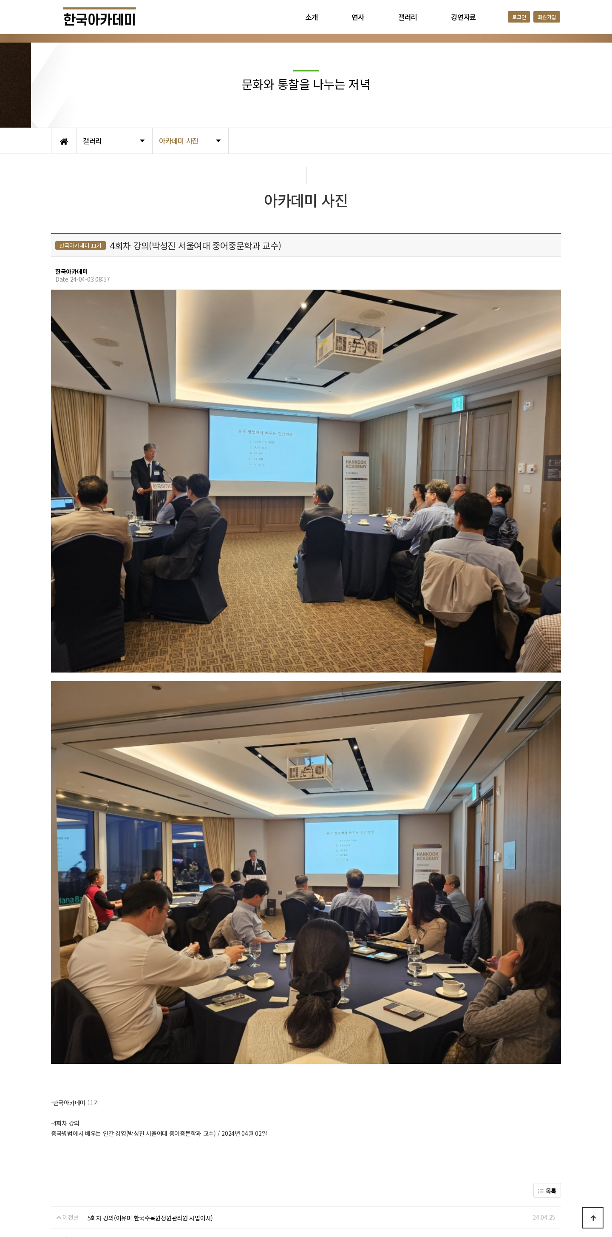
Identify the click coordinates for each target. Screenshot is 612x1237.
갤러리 (407, 17)
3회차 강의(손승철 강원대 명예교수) (131, 1112)
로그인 (519, 16)
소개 (311, 17)
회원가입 (547, 16)
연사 (357, 17)
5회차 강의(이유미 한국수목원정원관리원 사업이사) (150, 1090)
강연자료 (463, 17)
